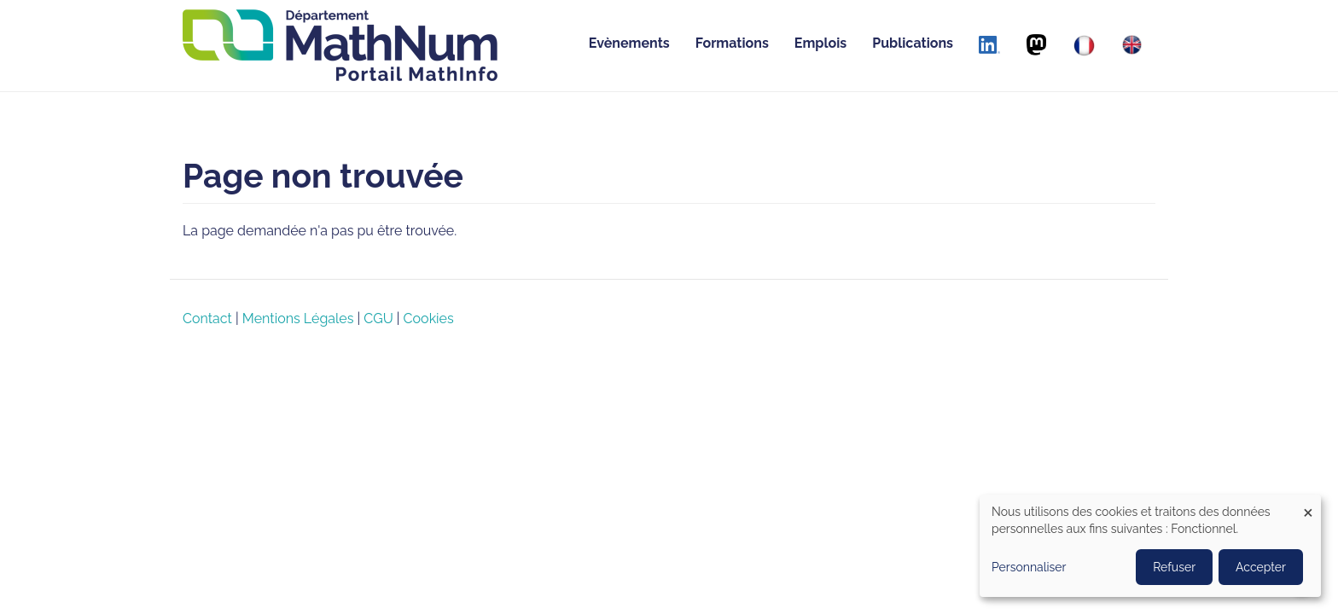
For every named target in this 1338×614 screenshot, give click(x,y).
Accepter (1261, 567)
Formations (732, 43)
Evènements (629, 43)
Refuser (1174, 567)
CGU (378, 318)
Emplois (820, 43)
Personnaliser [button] (1029, 567)
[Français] (1084, 45)
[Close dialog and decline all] (1308, 505)
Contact (207, 318)
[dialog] (1150, 546)
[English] (1131, 45)
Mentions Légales (298, 318)
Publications (912, 43)
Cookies (429, 318)
